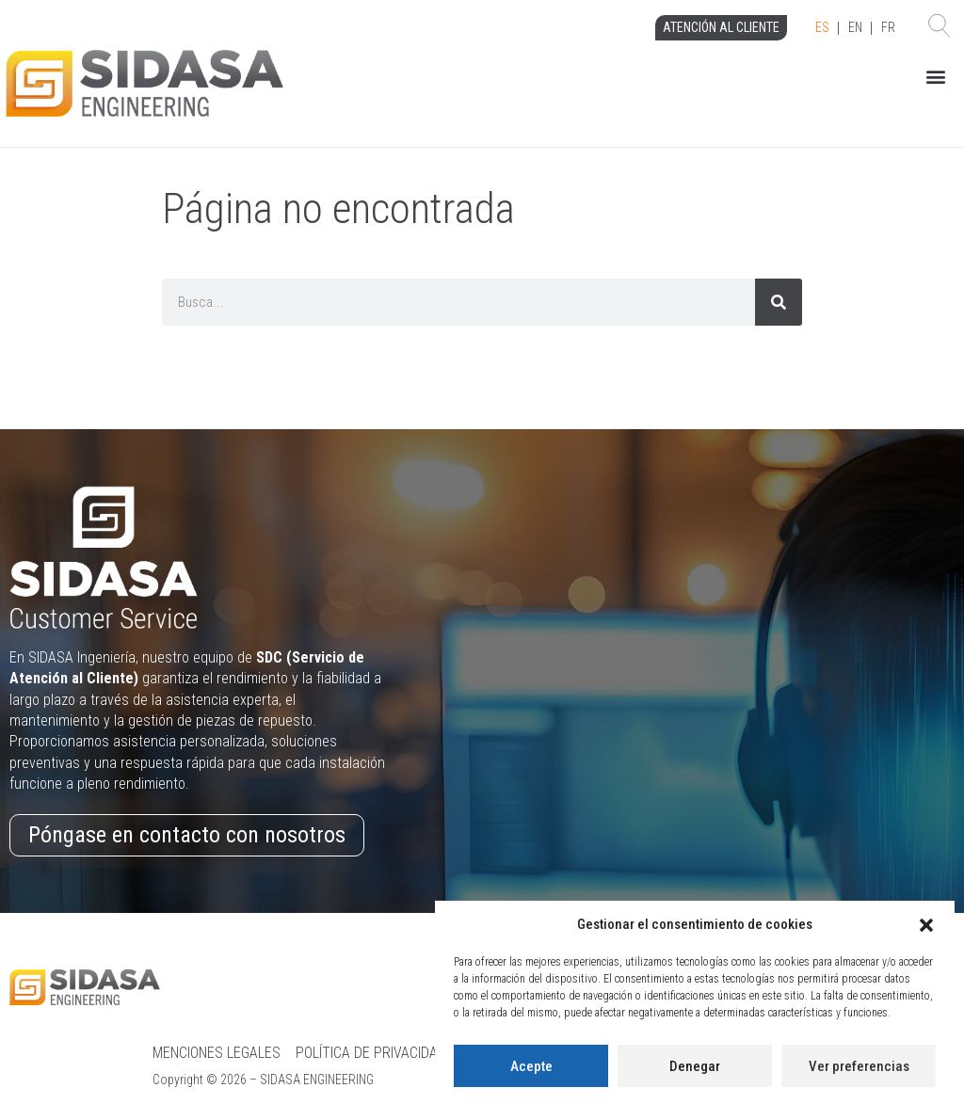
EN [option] (855, 27)
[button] (926, 925)
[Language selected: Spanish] (855, 28)
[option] (855, 28)
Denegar (694, 1066)
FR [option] (888, 27)
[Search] (778, 302)
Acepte (531, 1066)
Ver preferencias (859, 1066)
